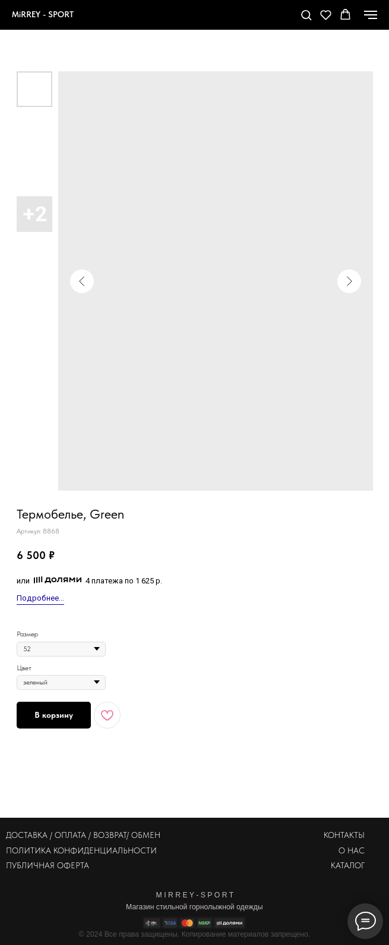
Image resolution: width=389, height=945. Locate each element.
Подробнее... (40, 598)
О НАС (352, 850)
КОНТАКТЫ (344, 835)
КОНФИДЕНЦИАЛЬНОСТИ (105, 850)
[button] (306, 14)
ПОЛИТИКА (28, 850)
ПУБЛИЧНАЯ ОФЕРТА (47, 865)
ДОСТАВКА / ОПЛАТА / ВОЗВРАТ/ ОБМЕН (83, 835)
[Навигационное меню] (370, 15)
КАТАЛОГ (348, 865)
